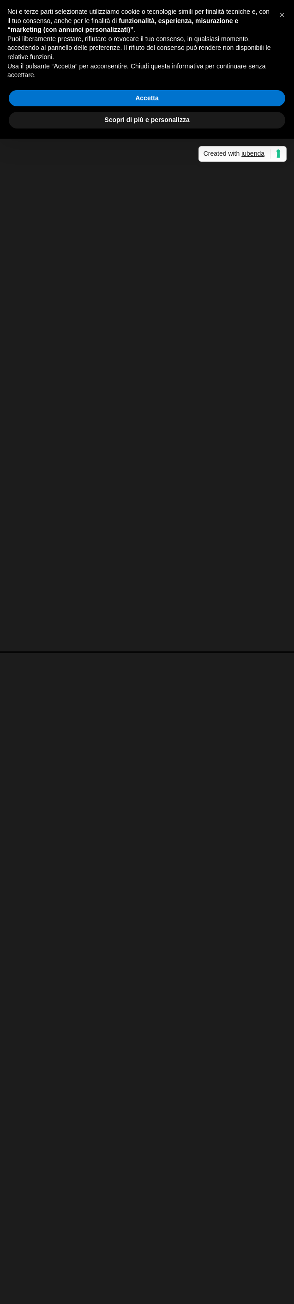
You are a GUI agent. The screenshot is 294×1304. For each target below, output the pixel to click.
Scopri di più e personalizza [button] (146, 119)
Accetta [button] (147, 98)
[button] (282, 14)
